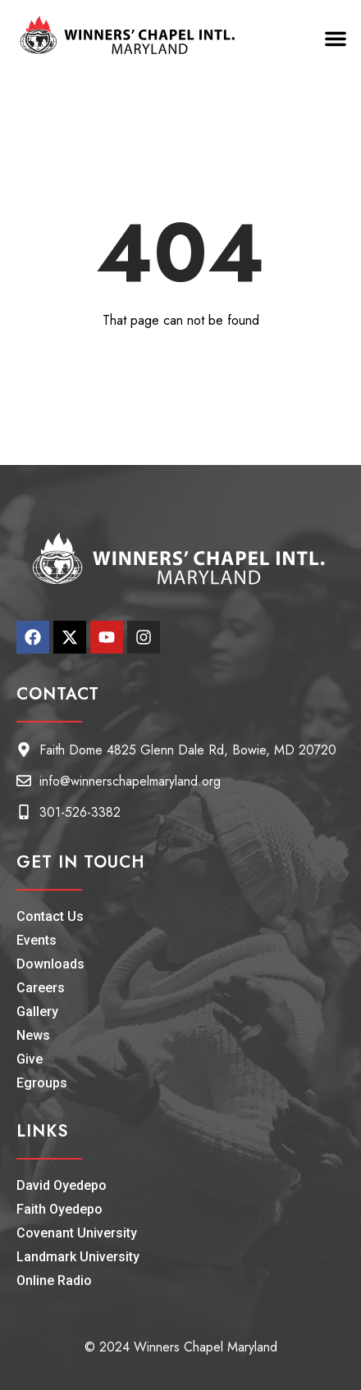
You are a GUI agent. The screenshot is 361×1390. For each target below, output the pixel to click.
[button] (335, 38)
